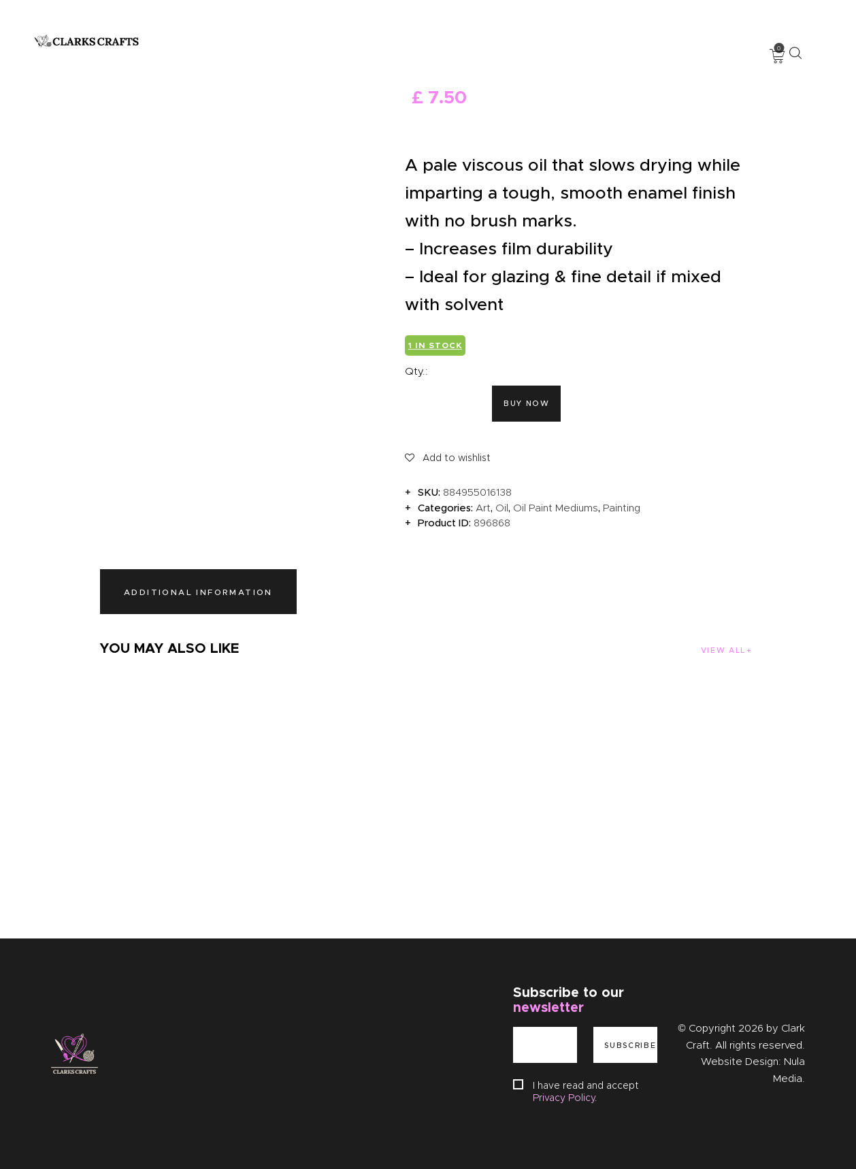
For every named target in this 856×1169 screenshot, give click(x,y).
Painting (621, 508)
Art (483, 508)
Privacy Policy (564, 1097)
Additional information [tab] (198, 592)
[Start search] (795, 53)
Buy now (527, 403)
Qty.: (416, 371)
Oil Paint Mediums (555, 508)
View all (722, 650)
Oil (501, 508)
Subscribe (630, 1045)
